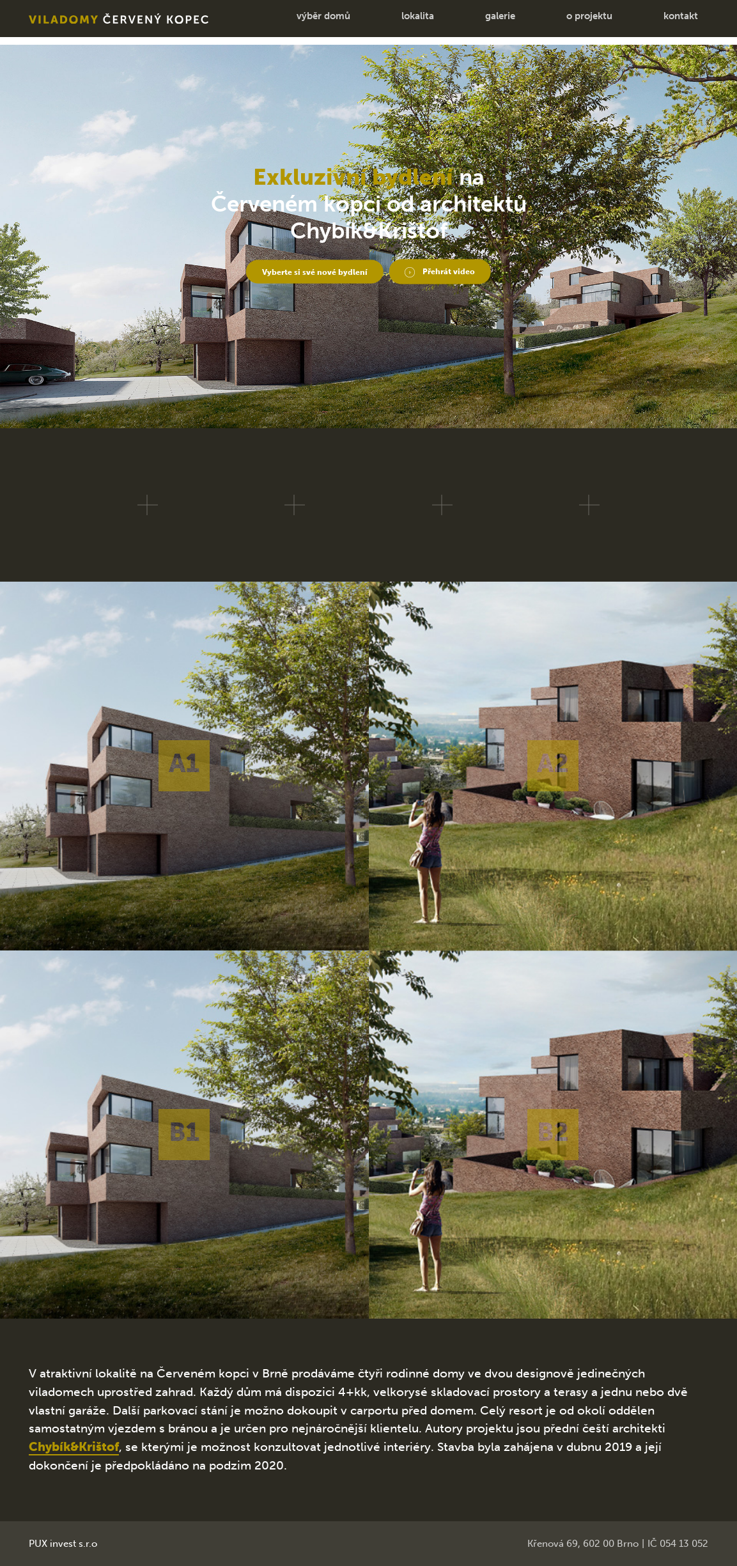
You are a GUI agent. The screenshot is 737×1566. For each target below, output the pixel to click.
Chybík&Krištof (74, 1446)
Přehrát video (469, 270)
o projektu (574, 22)
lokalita (402, 22)
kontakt (665, 22)
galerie (485, 22)
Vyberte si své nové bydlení (303, 270)
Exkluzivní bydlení (353, 172)
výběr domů (308, 22)
